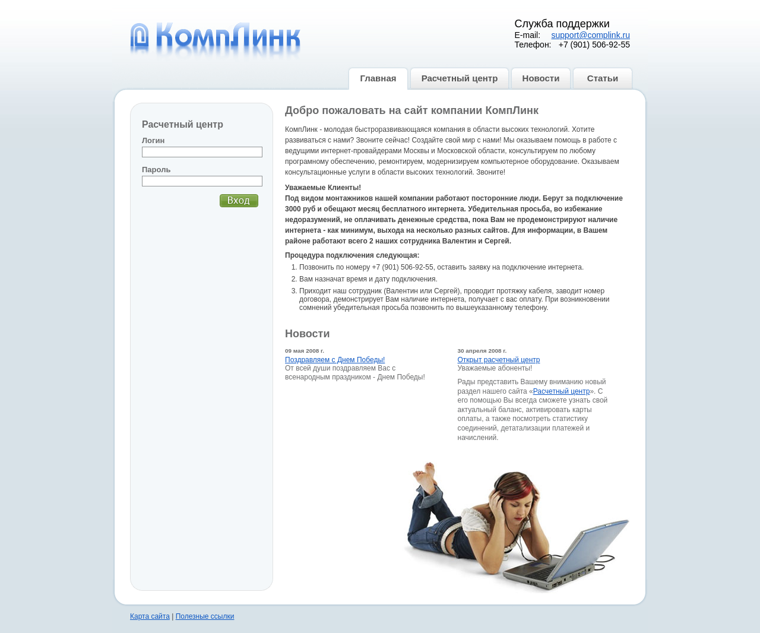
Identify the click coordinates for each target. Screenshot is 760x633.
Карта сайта (150, 616)
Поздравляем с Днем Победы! (335, 360)
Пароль (156, 169)
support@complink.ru (591, 35)
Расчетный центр (561, 391)
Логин (153, 140)
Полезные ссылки (205, 616)
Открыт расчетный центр (499, 360)
